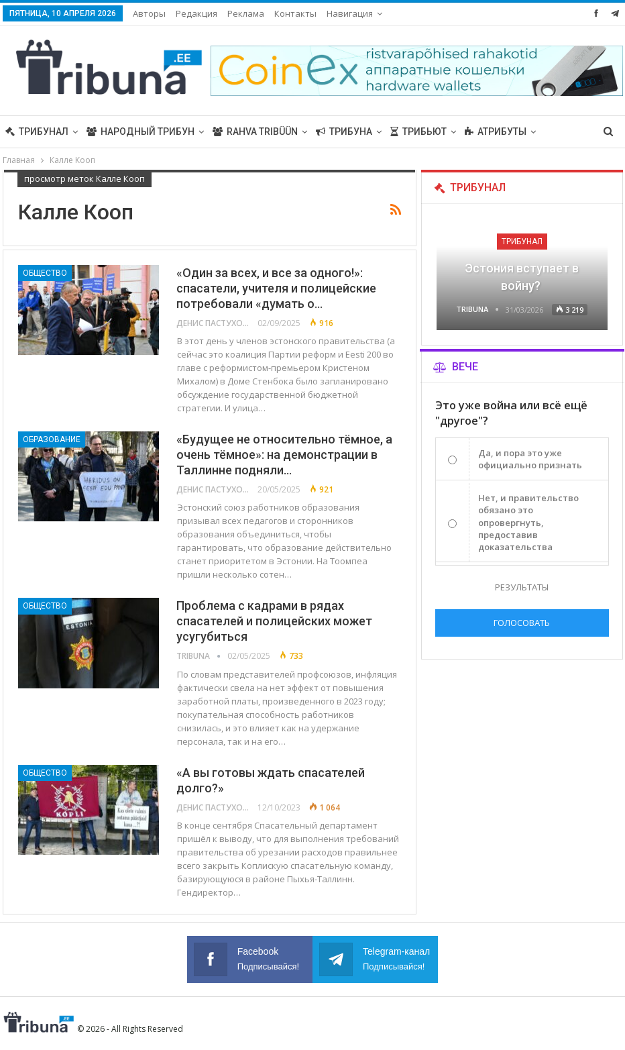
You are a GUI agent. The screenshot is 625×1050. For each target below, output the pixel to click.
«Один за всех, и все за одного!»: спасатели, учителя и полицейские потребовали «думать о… (276, 288)
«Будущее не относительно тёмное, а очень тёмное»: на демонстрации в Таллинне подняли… (284, 454)
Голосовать (522, 623)
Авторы (149, 13)
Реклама (245, 13)
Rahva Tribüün (255, 131)
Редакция (196, 13)
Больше (485, 131)
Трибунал (36, 131)
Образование (51, 439)
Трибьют (418, 131)
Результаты (522, 587)
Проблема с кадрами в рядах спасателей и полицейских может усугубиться (274, 620)
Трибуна (344, 131)
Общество (45, 273)
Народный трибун (140, 131)
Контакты (295, 13)
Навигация (350, 13)
